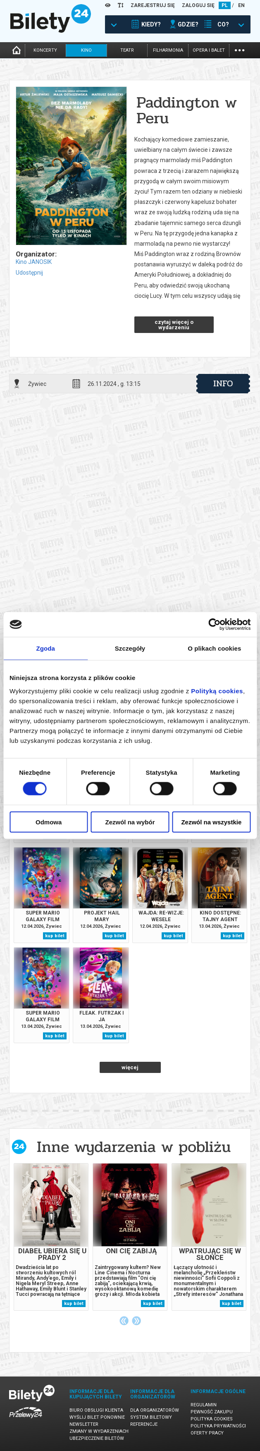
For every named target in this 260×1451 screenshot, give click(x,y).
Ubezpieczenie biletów (96, 1438)
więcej (130, 1067)
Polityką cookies (217, 690)
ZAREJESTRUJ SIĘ (153, 5)
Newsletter (83, 1424)
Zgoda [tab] (45, 648)
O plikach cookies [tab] (214, 648)
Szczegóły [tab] (130, 648)
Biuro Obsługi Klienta (96, 1410)
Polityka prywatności (218, 1426)
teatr (127, 50)
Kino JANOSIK (34, 262)
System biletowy (151, 1417)
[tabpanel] (51, 1237)
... (239, 49)
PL (225, 5)
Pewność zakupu (212, 1412)
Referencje (143, 1424)
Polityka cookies (212, 1419)
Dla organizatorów (154, 1410)
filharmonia (168, 50)
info (223, 383)
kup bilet (54, 936)
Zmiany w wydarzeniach (99, 1431)
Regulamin (204, 1405)
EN (241, 5)
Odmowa (49, 821)
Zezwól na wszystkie (211, 821)
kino (86, 50)
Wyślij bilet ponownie (97, 1417)
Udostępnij (29, 272)
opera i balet (209, 50)
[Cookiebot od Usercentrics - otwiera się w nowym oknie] (214, 624)
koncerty (45, 50)
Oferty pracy (207, 1433)
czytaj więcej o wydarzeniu (174, 324)
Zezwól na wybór (130, 821)
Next (136, 1320)
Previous (124, 1320)
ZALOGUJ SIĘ (198, 5)
